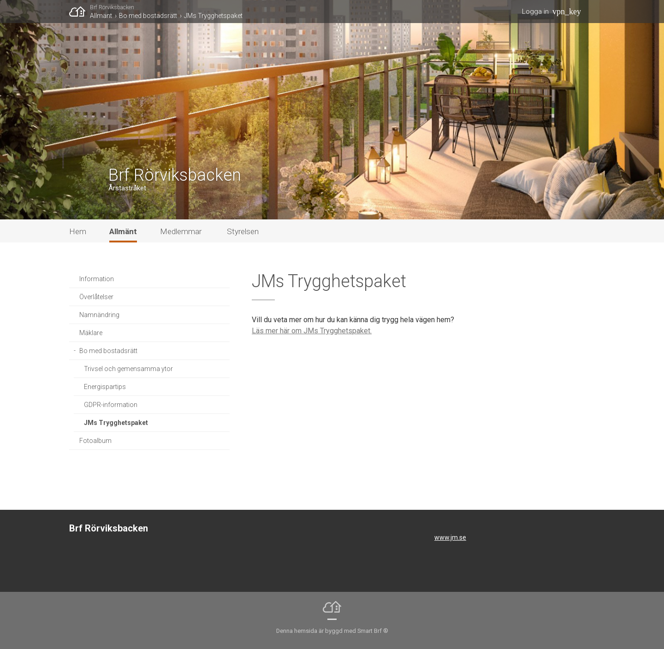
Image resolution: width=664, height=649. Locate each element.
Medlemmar (181, 231)
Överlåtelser (96, 297)
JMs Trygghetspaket (213, 15)
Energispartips (105, 386)
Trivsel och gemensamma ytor (128, 368)
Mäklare (90, 332)
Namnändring (99, 315)
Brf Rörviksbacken (112, 7)
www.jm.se (450, 537)
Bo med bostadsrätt (148, 15)
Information (96, 279)
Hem (77, 231)
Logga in (535, 11)
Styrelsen (243, 231)
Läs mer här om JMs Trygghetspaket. (312, 330)
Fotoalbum (95, 440)
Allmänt (101, 15)
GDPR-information (110, 404)
